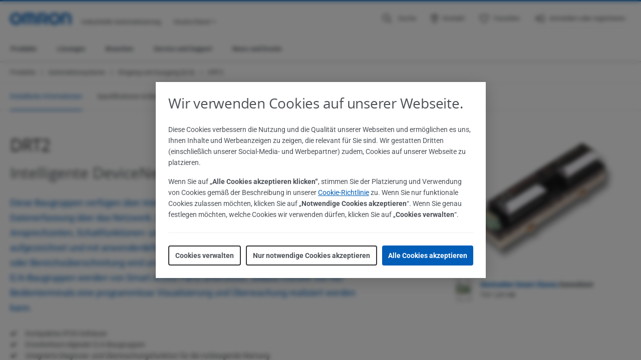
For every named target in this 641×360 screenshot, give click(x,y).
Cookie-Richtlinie (343, 192)
